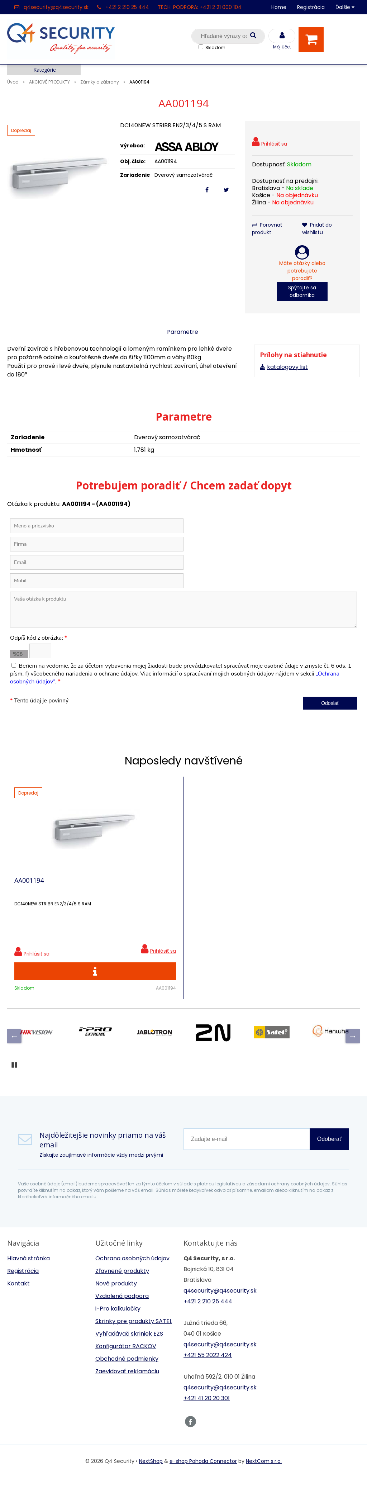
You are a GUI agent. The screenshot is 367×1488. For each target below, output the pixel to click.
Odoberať (329, 1150)
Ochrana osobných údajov (132, 1269)
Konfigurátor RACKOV (125, 1357)
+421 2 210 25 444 (127, 7)
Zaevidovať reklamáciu (127, 1382)
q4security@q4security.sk (56, 7)
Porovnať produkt (267, 228)
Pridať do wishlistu (317, 228)
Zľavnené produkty (122, 1282)
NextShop (151, 1471)
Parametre (182, 332)
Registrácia (311, 7)
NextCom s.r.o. (264, 1471)
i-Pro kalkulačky (117, 1319)
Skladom (215, 47)
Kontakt (18, 1294)
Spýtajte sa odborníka (302, 291)
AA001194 (29, 885)
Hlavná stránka (28, 1269)
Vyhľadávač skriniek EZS (129, 1344)
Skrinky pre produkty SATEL (133, 1332)
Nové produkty (116, 1294)
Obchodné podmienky (126, 1369)
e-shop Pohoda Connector (203, 1471)
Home (278, 7)
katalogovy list (287, 367)
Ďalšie (344, 7)
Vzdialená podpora (122, 1307)
